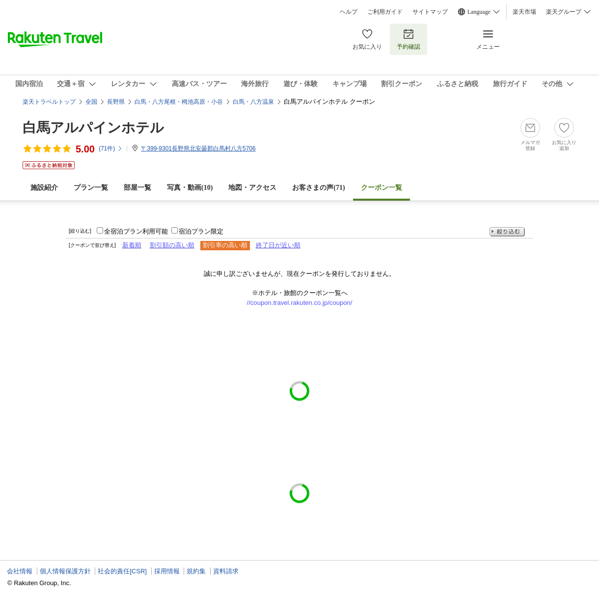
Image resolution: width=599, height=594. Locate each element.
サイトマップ (430, 11)
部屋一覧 (137, 187)
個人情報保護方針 (65, 571)
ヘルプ (348, 11)
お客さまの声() (318, 187)
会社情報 (19, 571)
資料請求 (226, 571)
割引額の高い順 (172, 245)
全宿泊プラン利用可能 (136, 231)
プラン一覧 (91, 187)
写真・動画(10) (190, 187)
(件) (111, 148)
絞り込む (507, 232)
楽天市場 (524, 11)
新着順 (131, 245)
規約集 (196, 571)
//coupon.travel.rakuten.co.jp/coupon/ (300, 302)
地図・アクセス (252, 187)
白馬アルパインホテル (93, 127)
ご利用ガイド (385, 11)
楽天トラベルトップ (49, 101)
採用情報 (167, 571)
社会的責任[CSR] (122, 571)
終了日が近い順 (278, 245)
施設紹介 (44, 187)
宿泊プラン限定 (201, 231)
